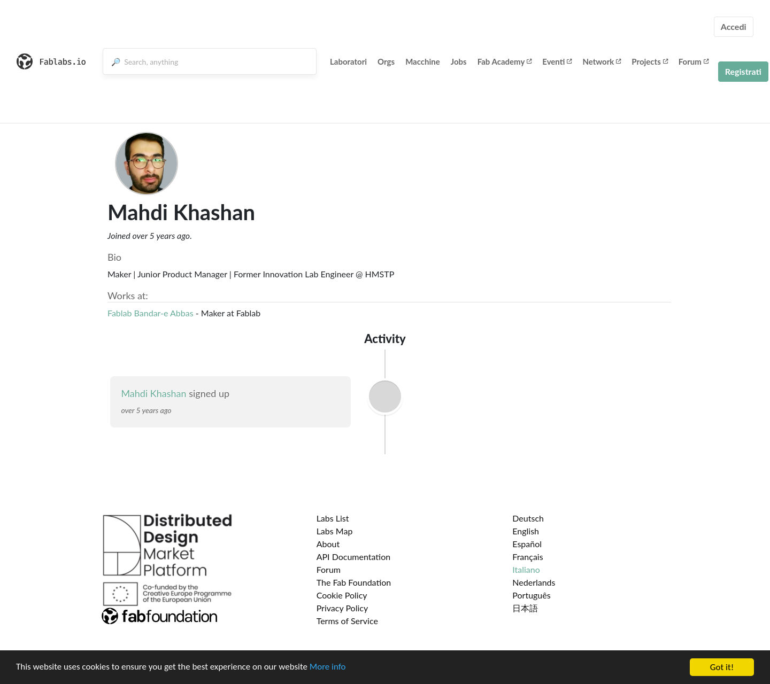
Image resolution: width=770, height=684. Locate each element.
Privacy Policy (342, 608)
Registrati (743, 71)
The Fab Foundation (354, 582)
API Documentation (354, 556)
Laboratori (348, 61)
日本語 (525, 608)
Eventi (557, 61)
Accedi (733, 26)
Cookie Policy (342, 595)
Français (527, 556)
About (328, 544)
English (525, 531)
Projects (649, 61)
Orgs (386, 61)
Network (601, 61)
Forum (694, 61)
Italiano (526, 569)
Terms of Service (347, 621)
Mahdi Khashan (153, 393)
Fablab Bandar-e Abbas (150, 313)
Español (527, 544)
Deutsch (528, 518)
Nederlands (533, 582)
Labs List (333, 518)
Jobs (459, 61)
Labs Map (335, 531)
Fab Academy (505, 61)
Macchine (422, 61)
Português (531, 595)
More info (329, 668)
